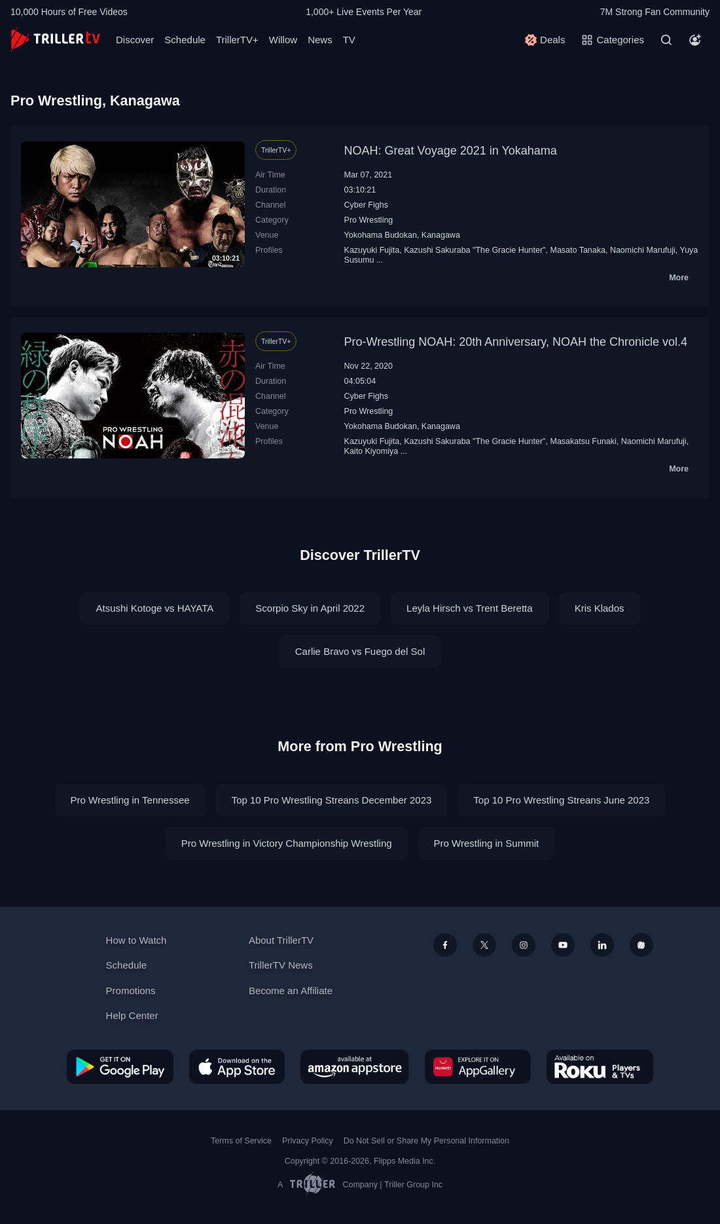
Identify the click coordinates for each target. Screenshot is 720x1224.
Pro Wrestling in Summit (486, 843)
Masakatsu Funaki (583, 441)
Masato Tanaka (577, 250)
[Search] (666, 40)
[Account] (695, 40)
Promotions (131, 990)
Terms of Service (241, 1140)
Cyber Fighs (366, 205)
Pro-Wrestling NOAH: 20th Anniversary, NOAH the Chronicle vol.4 (516, 341)
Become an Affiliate (291, 990)
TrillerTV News (281, 965)
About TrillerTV (281, 940)
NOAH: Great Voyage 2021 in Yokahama (450, 150)
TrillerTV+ (237, 39)
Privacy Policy (307, 1140)
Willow (283, 39)
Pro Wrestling (368, 220)
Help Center (132, 1015)
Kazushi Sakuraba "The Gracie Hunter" (474, 250)
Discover (135, 39)
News (320, 39)
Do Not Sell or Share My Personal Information (426, 1140)
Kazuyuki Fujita (372, 250)
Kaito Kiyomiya (371, 451)
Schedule (185, 39)
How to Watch (136, 940)
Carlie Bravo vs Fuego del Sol (360, 651)
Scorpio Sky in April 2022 (310, 608)
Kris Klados (599, 608)
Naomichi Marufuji (642, 250)
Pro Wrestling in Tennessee (130, 800)
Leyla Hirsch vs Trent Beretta (469, 608)
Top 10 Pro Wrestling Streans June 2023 (561, 800)
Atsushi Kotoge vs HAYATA (154, 608)
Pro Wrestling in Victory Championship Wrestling (286, 843)
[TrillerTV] (55, 40)
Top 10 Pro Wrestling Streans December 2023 (332, 800)
